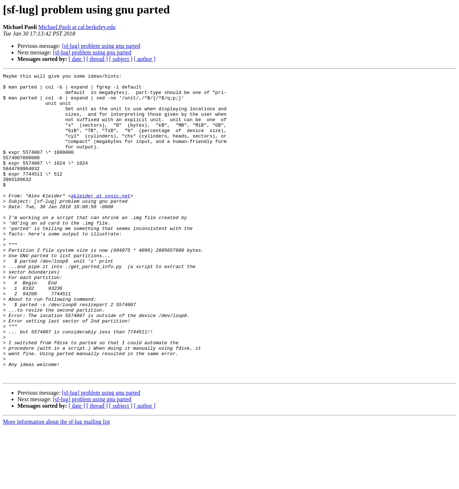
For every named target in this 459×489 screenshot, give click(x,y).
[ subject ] (120, 59)
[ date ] (77, 59)
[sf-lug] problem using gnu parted (101, 46)
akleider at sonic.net (100, 220)
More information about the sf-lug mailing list (56, 483)
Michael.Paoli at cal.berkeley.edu (77, 27)
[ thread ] (97, 59)
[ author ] (145, 59)
